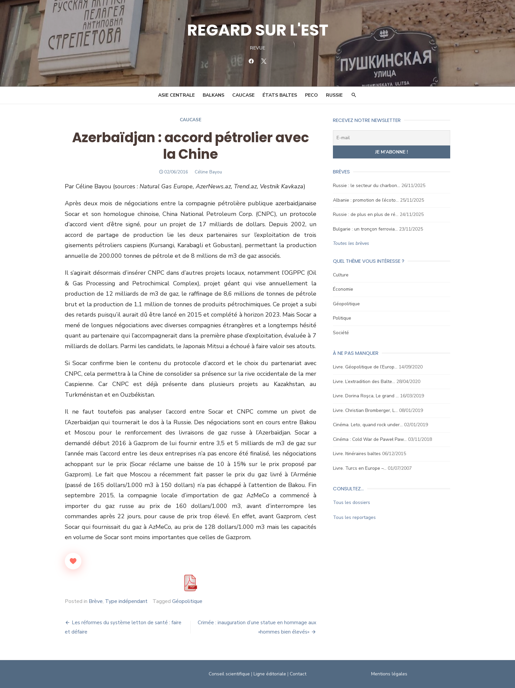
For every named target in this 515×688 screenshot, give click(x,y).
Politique (342, 318)
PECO (311, 95)
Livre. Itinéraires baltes (357, 453)
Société (341, 333)
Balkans (213, 95)
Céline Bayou (208, 172)
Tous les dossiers (351, 502)
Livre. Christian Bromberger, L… (365, 410)
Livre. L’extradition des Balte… (364, 381)
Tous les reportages (354, 517)
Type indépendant (126, 601)
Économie (343, 289)
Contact (298, 674)
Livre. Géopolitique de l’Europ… (365, 367)
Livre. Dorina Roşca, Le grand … (366, 396)
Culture (341, 275)
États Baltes (279, 95)
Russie (334, 95)
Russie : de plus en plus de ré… (365, 214)
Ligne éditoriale (270, 674)
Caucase (243, 95)
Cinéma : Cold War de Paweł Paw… (370, 439)
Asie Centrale (176, 95)
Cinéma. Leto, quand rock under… (368, 425)
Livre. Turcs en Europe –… (359, 468)
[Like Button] (73, 561)
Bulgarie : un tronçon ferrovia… (365, 229)
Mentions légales (389, 674)
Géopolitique (187, 601)
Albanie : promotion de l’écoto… (366, 200)
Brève (96, 601)
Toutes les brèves (351, 243)
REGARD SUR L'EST (257, 30)
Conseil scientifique (229, 674)
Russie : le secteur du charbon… (366, 185)
